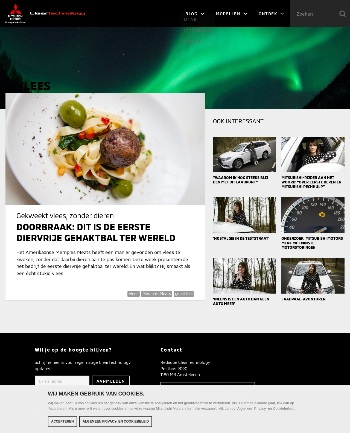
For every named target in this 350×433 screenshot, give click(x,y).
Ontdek (271, 13)
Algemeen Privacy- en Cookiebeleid (116, 424)
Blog (195, 13)
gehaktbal (183, 293)
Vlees (133, 293)
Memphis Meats (156, 293)
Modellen (232, 13)
